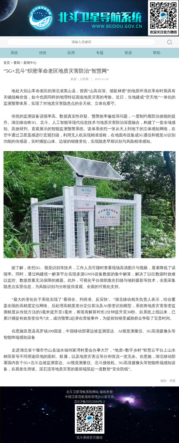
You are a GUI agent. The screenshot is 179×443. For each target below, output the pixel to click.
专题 (156, 53)
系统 (71, 53)
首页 (14, 53)
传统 (99, 53)
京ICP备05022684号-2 (89, 401)
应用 (128, 53)
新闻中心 (30, 62)
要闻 (42, 53)
